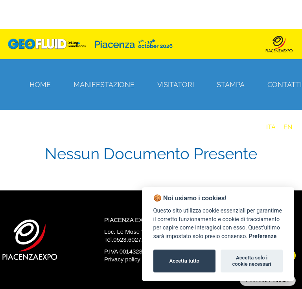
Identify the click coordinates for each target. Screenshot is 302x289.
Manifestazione (104, 84)
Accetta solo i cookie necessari (251, 261)
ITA (271, 127)
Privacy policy (122, 259)
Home (40, 84)
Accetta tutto (184, 261)
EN (288, 127)
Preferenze (262, 236)
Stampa (231, 84)
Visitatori (175, 84)
